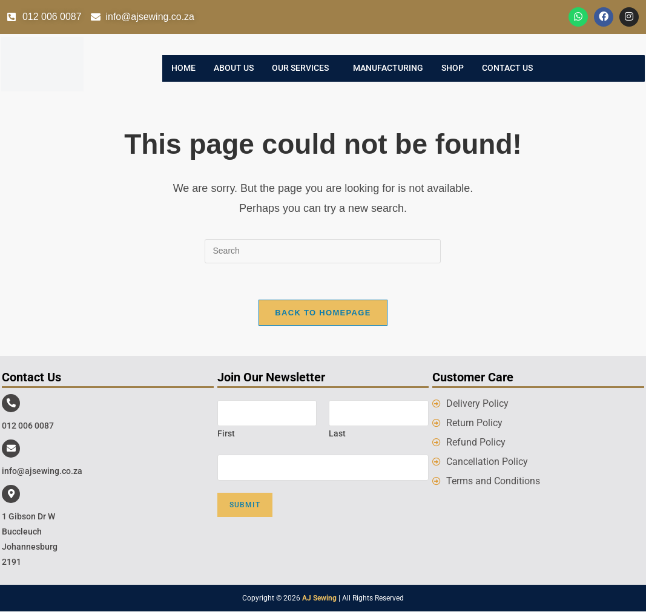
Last (337, 433)
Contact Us (507, 68)
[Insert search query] (323, 251)
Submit (244, 505)
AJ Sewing (319, 598)
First (226, 433)
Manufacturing (388, 68)
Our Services (300, 68)
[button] (303, 68)
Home (183, 68)
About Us (234, 68)
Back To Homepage (323, 312)
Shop (452, 68)
